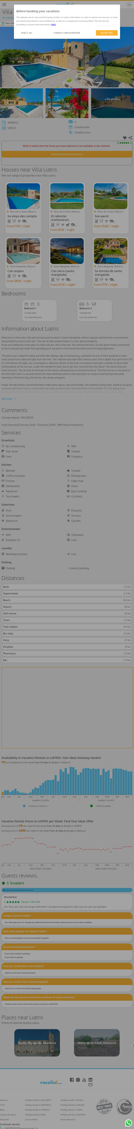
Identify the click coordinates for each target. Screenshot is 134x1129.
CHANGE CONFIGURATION (66, 33)
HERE (53, 24)
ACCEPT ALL (107, 33)
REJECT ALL (26, 33)
